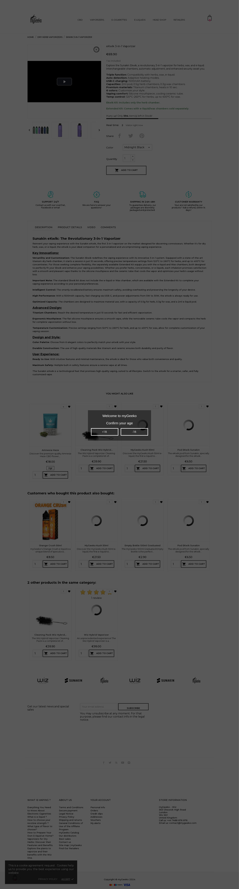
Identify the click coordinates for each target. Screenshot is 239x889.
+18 (104, 431)
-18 (134, 431)
